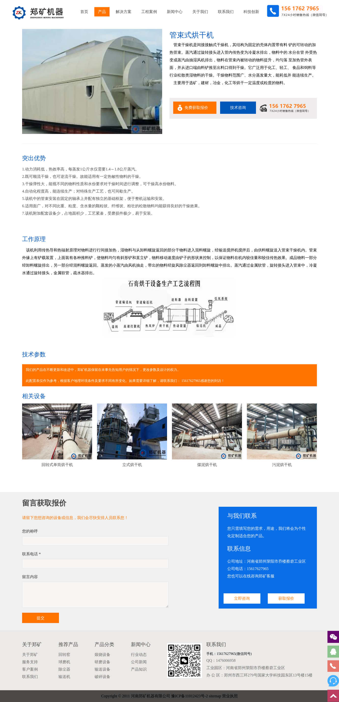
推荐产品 (68, 644)
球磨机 (64, 662)
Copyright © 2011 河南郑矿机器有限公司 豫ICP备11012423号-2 (154, 696)
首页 (84, 12)
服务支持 (30, 662)
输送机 (64, 677)
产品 (102, 12)
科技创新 (251, 12)
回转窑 (64, 654)
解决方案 (123, 12)
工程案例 (149, 12)
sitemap (215, 696)
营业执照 (230, 696)
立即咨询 (242, 598)
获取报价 (286, 598)
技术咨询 (238, 107)
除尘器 (64, 669)
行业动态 (139, 654)
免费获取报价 (196, 107)
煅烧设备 (102, 654)
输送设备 (102, 669)
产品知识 (139, 669)
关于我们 (200, 12)
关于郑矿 (32, 644)
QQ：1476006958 (221, 660)
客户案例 (30, 669)
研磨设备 (102, 662)
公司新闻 (139, 662)
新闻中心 (175, 12)
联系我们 (226, 12)
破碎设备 (102, 677)
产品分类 (104, 644)
